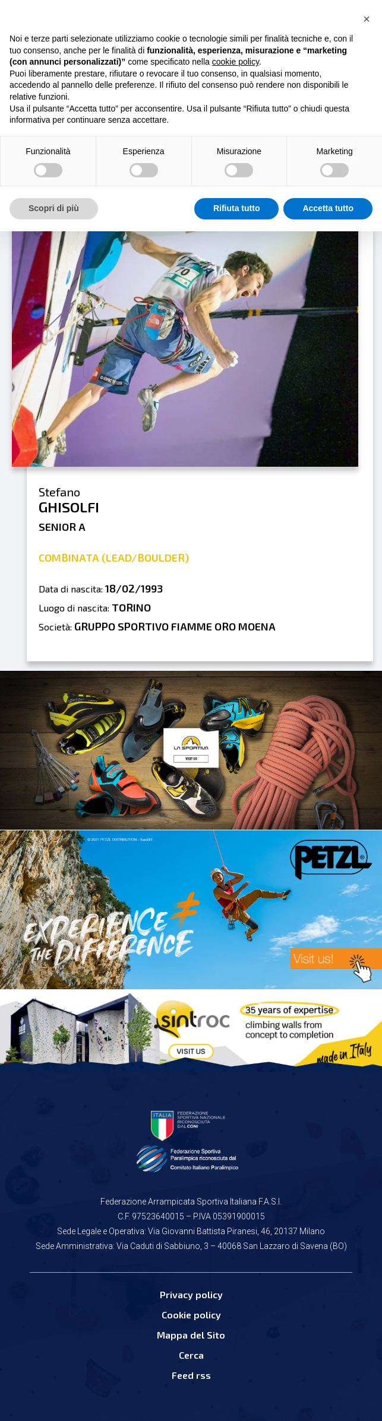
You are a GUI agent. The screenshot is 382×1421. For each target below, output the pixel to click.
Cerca (191, 1355)
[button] (366, 18)
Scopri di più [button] (54, 208)
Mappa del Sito (191, 1334)
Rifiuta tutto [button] (236, 208)
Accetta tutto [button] (327, 208)
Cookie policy (191, 1314)
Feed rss (191, 1375)
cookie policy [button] (235, 61)
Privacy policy (191, 1294)
